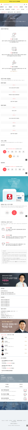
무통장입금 (7, 386)
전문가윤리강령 (14, 421)
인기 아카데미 (3, 358)
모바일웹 (7, 384)
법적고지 (24, 420)
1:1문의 (15, 261)
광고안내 (10, 420)
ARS (15, 12)
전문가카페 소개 (4, 12)
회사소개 (3, 420)
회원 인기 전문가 (4, 334)
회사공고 (7, 420)
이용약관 (14, 420)
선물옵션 (10, 6)
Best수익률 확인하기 (13, 71)
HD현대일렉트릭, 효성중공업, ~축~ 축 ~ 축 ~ (8, 311)
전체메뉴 (27, 4)
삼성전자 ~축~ (3, 312)
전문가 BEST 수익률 (10, 334)
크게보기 (26, 160)
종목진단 (21, 6)
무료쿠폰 (21, 386)
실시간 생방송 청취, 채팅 (11, 395)
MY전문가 (13, 9)
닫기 (26, 1)
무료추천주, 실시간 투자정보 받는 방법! (7, 292)
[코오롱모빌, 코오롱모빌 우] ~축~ (6, 315)
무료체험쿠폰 (7, 9)
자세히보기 (14, 406)
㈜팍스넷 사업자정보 (13, 423)
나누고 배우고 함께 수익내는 (11, 390)
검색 (24, 4)
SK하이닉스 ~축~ (4, 314)
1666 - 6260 (6, 377)
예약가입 (21, 384)
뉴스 (6, 6)
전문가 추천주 (3, 308)
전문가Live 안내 (10, 12)
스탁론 (26, 6)
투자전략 (2, 297)
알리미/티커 (18, 12)
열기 (27, 425)
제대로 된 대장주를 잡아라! (5, 299)
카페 (25, 337)
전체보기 (27, 9)
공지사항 (22, 9)
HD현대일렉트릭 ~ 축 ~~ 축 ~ (6, 317)
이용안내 (18, 9)
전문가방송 (16, 6)
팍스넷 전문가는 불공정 (11, 399)
